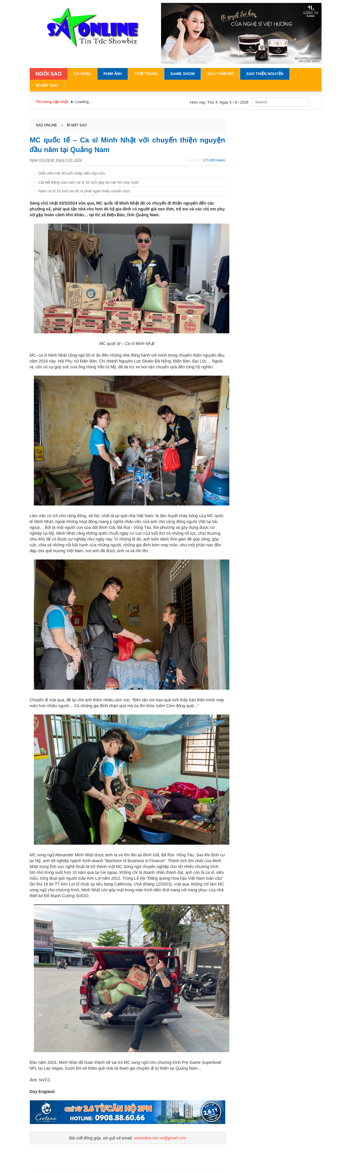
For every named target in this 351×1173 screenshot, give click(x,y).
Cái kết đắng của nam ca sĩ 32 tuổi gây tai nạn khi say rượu (89, 182)
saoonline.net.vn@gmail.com (160, 1138)
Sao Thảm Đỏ (220, 74)
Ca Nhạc (82, 74)
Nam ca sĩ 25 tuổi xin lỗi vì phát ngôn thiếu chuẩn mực (84, 191)
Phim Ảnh (113, 74)
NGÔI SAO (49, 74)
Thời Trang (146, 74)
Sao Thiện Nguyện (264, 74)
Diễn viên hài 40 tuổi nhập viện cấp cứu (72, 173)
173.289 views (214, 160)
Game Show (182, 74)
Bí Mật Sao (47, 85)
